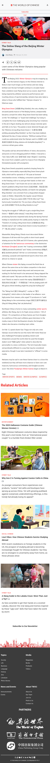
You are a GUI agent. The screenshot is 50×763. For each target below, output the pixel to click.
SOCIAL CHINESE (7, 534)
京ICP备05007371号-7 (33, 760)
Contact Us (29, 703)
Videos (28, 669)
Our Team (29, 695)
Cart (25, 15)
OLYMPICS (43, 377)
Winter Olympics (26, 79)
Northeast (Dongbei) (9, 247)
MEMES (19, 377)
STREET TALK (6, 42)
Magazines (29, 660)
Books (28, 663)
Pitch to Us (29, 700)
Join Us (28, 698)
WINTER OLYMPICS (30, 377)
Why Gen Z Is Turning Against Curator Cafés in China (25, 478)
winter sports (42, 309)
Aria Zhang (9, 55)
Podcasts (29, 666)
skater (15, 264)
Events (3, 695)
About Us (29, 692)
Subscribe (25, 12)
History (3, 672)
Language (4, 669)
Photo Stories (5, 681)
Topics (3, 655)
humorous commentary (25, 244)
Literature (4, 678)
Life (2, 663)
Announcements (6, 692)
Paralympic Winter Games (24, 369)
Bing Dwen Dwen (8, 109)
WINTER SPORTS (8, 377)
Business (4, 666)
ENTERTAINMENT (7, 422)
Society (3, 660)
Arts (2, 675)
